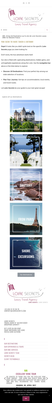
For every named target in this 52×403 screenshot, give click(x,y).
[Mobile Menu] (4, 29)
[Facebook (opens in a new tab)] (23, 3)
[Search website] (47, 30)
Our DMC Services (11, 350)
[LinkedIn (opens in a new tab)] (29, 3)
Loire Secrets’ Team (11, 353)
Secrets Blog (9, 356)
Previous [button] (5, 378)
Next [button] (47, 378)
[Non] (49, 395)
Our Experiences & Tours (14, 346)
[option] (26, 377)
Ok (26, 398)
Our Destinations (11, 343)
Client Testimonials (12, 359)
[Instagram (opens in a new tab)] (26, 3)
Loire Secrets (33, 302)
